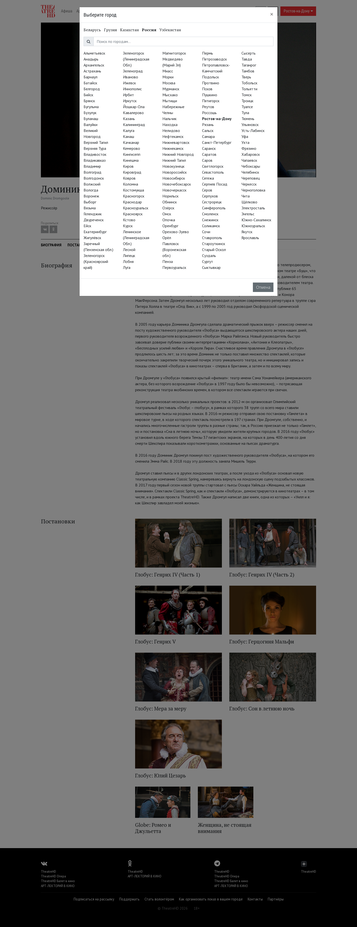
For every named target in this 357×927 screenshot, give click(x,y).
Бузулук (90, 112)
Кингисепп (131, 154)
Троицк (247, 100)
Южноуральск (253, 225)
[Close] (271, 14)
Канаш (128, 136)
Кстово (129, 219)
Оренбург (170, 225)
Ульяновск (250, 124)
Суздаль (209, 255)
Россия (149, 29)
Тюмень (247, 118)
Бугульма (91, 106)
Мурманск (170, 88)
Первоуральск (174, 267)
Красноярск (133, 213)
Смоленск (210, 213)
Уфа (244, 136)
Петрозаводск (214, 59)
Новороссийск (174, 172)
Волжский (92, 184)
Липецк (129, 255)
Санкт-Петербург (216, 142)
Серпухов (210, 195)
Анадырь (91, 59)
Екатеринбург (95, 231)
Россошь (209, 112)
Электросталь (253, 207)
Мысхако (170, 94)
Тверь (246, 76)
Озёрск (168, 207)
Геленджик (93, 213)
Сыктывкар (211, 267)
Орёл (166, 237)
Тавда (246, 59)
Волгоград (92, 172)
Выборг (90, 201)
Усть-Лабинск (253, 130)
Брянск (89, 100)
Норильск (170, 195)
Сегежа (208, 178)
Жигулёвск (92, 237)
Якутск (246, 231)
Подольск (210, 76)
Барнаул (90, 76)
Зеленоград (133, 70)
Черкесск (249, 184)
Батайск (90, 82)
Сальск (207, 130)
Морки (168, 76)
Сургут (207, 261)
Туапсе (247, 106)
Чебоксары (250, 166)
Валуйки (90, 124)
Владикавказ (95, 160)
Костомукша (133, 190)
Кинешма (131, 160)
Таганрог (248, 65)
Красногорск (133, 195)
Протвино (210, 82)
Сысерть (248, 53)
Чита (245, 195)
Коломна (130, 184)
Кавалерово (133, 112)
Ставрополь (212, 237)
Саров (207, 160)
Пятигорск (210, 100)
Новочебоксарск (176, 184)
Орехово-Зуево (175, 231)
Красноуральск (135, 207)
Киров (128, 166)
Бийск (88, 94)
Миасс (167, 70)
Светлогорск (212, 166)
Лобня (128, 261)
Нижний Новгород (178, 154)
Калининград (134, 124)
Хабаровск (250, 154)
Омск (166, 213)
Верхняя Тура (95, 148)
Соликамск (211, 225)
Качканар (131, 142)
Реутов (208, 106)
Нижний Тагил (174, 160)
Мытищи (169, 100)
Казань (129, 118)
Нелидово (171, 130)
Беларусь (92, 29)
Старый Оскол (214, 249)
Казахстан (129, 29)
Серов (207, 190)
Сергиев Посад (214, 184)
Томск (246, 94)
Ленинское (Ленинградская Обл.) (136, 237)
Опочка (168, 219)
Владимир (92, 166)
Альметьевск (94, 53)
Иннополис (132, 88)
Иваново (130, 76)
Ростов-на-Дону (217, 118)
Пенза (167, 261)
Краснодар (132, 201)
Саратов (209, 154)
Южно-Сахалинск (256, 219)
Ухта (245, 142)
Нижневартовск (175, 142)
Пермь (207, 53)
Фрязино (248, 148)
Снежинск (210, 219)
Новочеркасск (174, 190)
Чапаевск (249, 160)
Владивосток (95, 154)
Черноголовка (253, 190)
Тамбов (247, 70)
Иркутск (130, 100)
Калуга (128, 130)
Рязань (208, 124)
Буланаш (91, 118)
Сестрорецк (212, 201)
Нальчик (169, 118)
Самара (208, 136)
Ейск (87, 225)
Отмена (263, 287)
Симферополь (214, 207)
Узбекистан (170, 29)
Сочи (206, 231)
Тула (245, 112)
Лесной (129, 249)
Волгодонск (94, 178)
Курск (128, 225)
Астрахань (92, 70)
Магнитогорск (174, 53)
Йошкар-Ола (134, 106)
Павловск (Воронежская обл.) (174, 249)
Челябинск (250, 172)
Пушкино (209, 94)
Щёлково (249, 201)
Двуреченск (94, 219)
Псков (207, 88)
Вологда (91, 190)
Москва (168, 82)
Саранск (209, 148)
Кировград (132, 172)
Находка (170, 124)
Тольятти (249, 88)
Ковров (129, 178)
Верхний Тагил (96, 142)
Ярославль (250, 237)
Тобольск (249, 82)
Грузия (110, 29)
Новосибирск (173, 178)
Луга (126, 267)
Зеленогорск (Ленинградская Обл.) (136, 59)
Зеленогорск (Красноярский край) (96, 261)
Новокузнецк (173, 166)
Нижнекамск (172, 148)
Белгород (92, 88)
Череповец (250, 178)
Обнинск (169, 201)
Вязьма (90, 207)
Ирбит (128, 94)
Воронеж (91, 195)
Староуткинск (213, 243)
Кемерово (131, 148)
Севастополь (213, 172)
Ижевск (129, 82)
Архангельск (94, 65)
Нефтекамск (172, 136)
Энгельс (247, 213)
